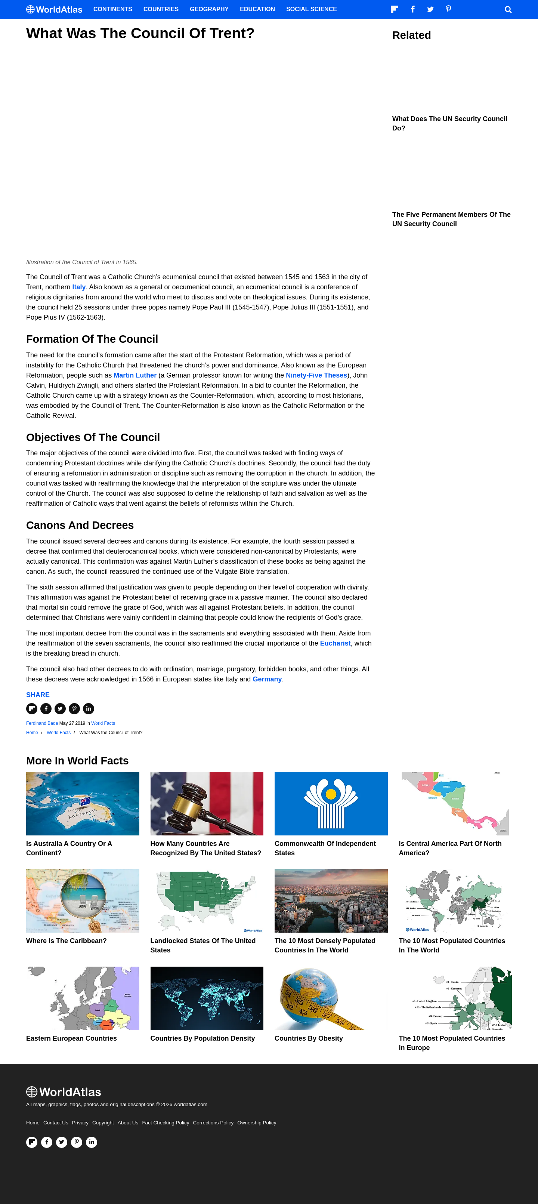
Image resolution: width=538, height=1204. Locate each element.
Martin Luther (135, 375)
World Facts (103, 723)
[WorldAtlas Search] (508, 9)
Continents (112, 9)
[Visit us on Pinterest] (76, 1142)
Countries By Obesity (309, 1038)
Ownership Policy (256, 1123)
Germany (267, 679)
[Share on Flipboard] (31, 708)
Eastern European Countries (71, 1038)
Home (33, 1123)
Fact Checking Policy (165, 1123)
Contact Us (55, 1123)
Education (257, 9)
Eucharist (335, 643)
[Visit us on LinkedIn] (91, 1142)
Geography (209, 9)
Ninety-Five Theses (316, 375)
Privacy (80, 1123)
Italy (79, 287)
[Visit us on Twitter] (61, 1142)
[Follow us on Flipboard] (31, 1142)
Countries (161, 9)
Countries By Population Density (203, 1038)
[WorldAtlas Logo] (57, 9)
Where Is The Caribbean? (66, 941)
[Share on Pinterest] (74, 708)
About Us (128, 1123)
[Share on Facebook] (46, 708)
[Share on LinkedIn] (88, 708)
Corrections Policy (213, 1123)
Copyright (103, 1123)
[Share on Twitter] (60, 708)
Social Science (311, 9)
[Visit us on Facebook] (46, 1142)
